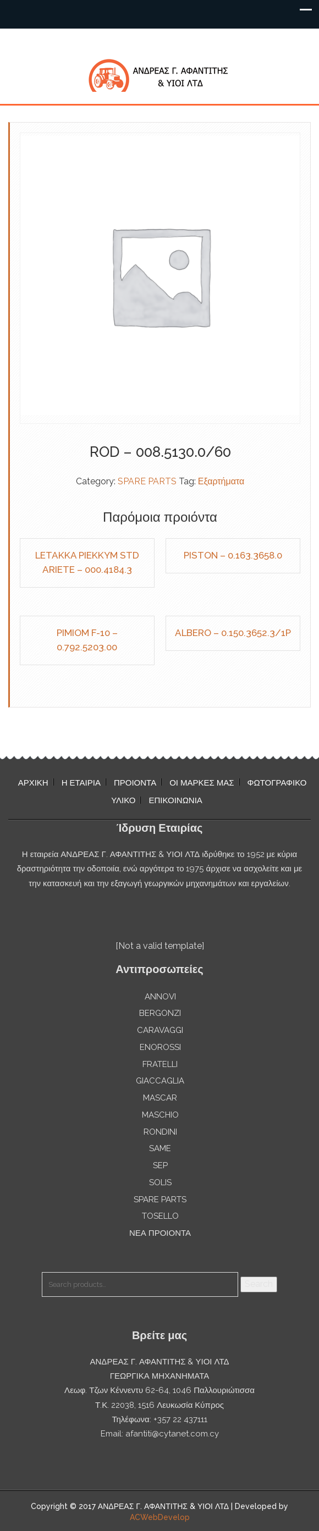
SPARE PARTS (147, 481)
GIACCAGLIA (160, 1081)
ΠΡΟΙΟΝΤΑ (135, 783)
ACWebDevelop (160, 1517)
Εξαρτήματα (221, 481)
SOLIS (160, 1182)
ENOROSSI (160, 1047)
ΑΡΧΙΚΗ (33, 783)
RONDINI (160, 1132)
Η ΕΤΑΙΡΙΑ (81, 783)
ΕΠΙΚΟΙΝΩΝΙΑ (175, 800)
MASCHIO (160, 1115)
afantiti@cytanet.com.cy (172, 1434)
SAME (160, 1148)
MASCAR (160, 1098)
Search (259, 1284)
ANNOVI (160, 997)
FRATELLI (160, 1064)
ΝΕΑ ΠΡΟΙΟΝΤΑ (160, 1233)
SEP (160, 1165)
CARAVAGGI (160, 1030)
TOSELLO (160, 1216)
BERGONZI (160, 1013)
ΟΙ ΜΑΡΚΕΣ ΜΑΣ (201, 783)
